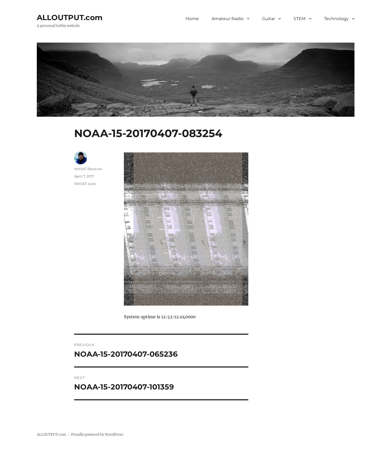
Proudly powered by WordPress (97, 434)
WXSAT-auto (85, 184)
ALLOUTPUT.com (69, 17)
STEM (299, 18)
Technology (336, 18)
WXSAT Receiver (88, 169)
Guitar (268, 18)
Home (192, 18)
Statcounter (12, 463)
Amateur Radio (228, 18)
